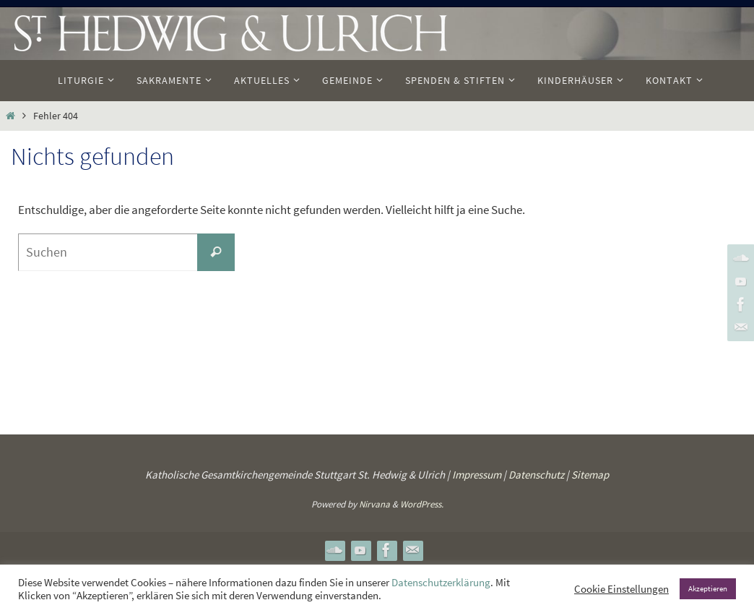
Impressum (476, 474)
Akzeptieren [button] (707, 588)
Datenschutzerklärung (440, 582)
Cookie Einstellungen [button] (621, 589)
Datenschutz (536, 474)
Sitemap (590, 474)
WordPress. (421, 504)
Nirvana (374, 504)
